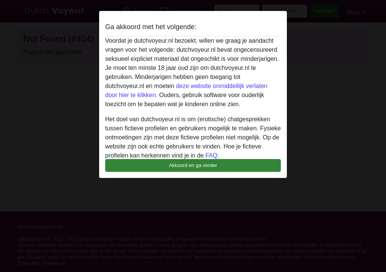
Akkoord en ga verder (193, 165)
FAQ (211, 155)
